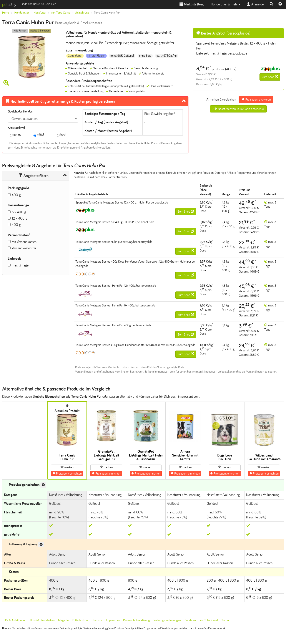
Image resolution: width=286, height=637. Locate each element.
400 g (16, 195)
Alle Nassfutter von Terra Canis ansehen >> (238, 109)
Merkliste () (192, 4)
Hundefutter (21, 12)
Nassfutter (40, 12)
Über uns (96, 620)
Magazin (63, 620)
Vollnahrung (82, 12)
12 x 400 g (19, 218)
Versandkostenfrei (24, 248)
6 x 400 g (19, 212)
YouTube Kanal (209, 620)
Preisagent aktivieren (256, 99)
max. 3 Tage (20, 265)
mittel (38, 135)
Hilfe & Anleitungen (14, 620)
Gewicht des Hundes (20, 111)
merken (67, 467)
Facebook (190, 620)
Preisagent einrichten (67, 473)
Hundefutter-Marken (42, 620)
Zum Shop (270, 77)
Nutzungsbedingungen (167, 620)
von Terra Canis (60, 12)
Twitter (225, 620)
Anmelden (256, 4)
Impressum (113, 620)
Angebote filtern (33, 176)
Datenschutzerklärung (136, 620)
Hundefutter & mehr (225, 4)
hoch (61, 135)
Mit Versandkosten (24, 242)
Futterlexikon (80, 620)
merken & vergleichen (221, 99)
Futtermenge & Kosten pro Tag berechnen (60, 101)
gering (15, 135)
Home (6, 12)
